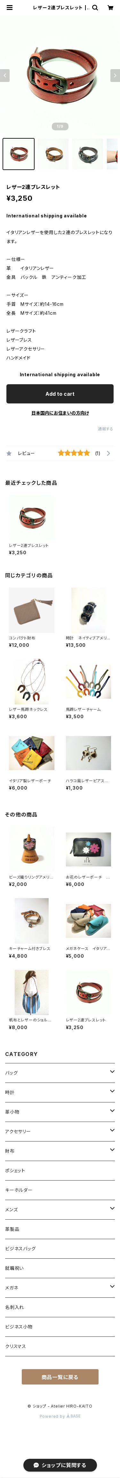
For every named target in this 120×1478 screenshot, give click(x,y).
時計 (10, 1092)
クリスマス (15, 1346)
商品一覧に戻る (60, 1377)
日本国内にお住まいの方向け (60, 413)
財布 (10, 1151)
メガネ (11, 1287)
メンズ (11, 1209)
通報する (106, 428)
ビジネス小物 (19, 1326)
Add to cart (60, 394)
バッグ (11, 1073)
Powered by (60, 1416)
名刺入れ (14, 1307)
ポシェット (15, 1170)
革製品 (12, 1229)
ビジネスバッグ (20, 1248)
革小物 (12, 1112)
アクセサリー (18, 1131)
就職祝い (14, 1268)
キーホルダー (19, 1190)
